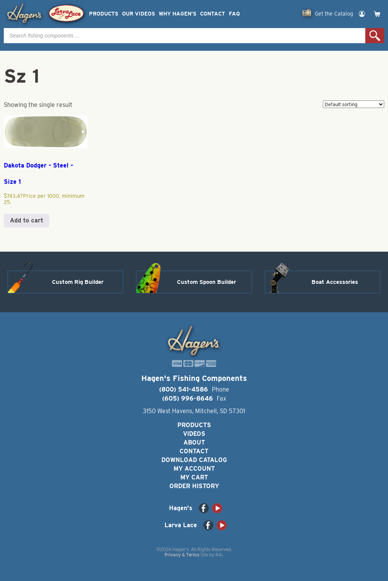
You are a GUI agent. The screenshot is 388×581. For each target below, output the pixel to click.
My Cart (194, 477)
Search (374, 35)
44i (218, 555)
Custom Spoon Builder (206, 282)
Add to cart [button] (26, 220)
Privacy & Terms (181, 555)
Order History (194, 486)
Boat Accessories (334, 282)
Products (103, 14)
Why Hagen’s (177, 14)
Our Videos (138, 14)
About (194, 442)
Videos (194, 433)
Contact (212, 14)
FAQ (234, 14)
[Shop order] (353, 104)
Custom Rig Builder (77, 282)
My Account (194, 468)
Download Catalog (194, 460)
